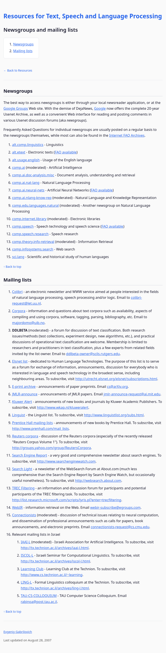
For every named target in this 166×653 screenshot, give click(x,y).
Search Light (22, 469)
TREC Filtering (23, 488)
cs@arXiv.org (117, 386)
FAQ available (66, 152)
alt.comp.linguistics (27, 144)
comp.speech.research (30, 234)
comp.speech (23, 226)
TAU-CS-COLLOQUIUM (39, 595)
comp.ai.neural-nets (28, 190)
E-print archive (24, 386)
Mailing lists (22, 51)
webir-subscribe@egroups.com (115, 507)
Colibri (17, 291)
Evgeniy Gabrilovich (17, 632)
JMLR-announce (24, 394)
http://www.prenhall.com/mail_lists (40, 428)
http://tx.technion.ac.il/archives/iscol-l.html (55, 561)
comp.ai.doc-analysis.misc (33, 175)
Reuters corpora (25, 436)
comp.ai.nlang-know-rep (31, 197)
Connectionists (24, 515)
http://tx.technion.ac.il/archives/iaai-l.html (55, 547)
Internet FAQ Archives (126, 135)
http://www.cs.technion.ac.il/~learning (52, 574)
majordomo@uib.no (28, 322)
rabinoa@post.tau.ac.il (39, 601)
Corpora (18, 310)
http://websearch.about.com (98, 480)
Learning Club (32, 569)
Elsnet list (19, 361)
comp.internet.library (29, 218)
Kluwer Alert (22, 401)
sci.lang (18, 256)
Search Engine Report (29, 455)
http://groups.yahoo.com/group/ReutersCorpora (51, 447)
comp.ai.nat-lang (25, 182)
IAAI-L (25, 542)
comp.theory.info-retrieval (33, 241)
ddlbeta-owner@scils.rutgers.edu (93, 353)
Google (100, 108)
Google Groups (15, 108)
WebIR (17, 507)
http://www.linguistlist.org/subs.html (114, 415)
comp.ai (18, 167)
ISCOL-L (27, 555)
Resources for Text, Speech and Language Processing (82, 16)
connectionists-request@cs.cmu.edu (120, 527)
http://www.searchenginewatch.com (66, 461)
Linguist (18, 415)
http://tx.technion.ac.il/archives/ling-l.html (55, 588)
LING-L (26, 582)
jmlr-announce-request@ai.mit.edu (132, 394)
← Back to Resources (17, 70)
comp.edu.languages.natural (35, 205)
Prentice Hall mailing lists (32, 422)
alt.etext (18, 152)
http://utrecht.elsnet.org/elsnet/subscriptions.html (116, 378)
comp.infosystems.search (32, 249)
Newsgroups (23, 44)
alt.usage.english (26, 160)
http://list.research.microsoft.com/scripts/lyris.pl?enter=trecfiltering (66, 500)
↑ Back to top (12, 267)
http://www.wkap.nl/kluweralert (62, 407)
